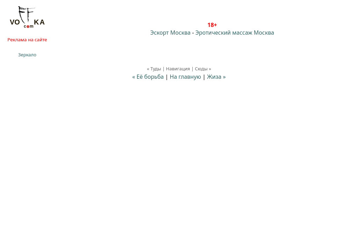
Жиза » (216, 76)
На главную (185, 76)
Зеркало (27, 54)
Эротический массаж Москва (234, 32)
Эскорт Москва (170, 32)
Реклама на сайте (27, 39)
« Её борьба (148, 76)
